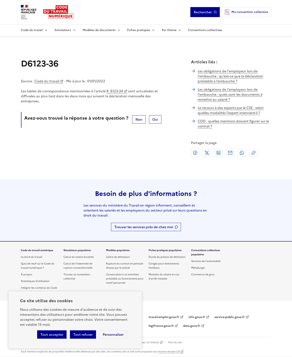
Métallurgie (198, 268)
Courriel (230, 153)
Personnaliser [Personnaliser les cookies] (113, 334)
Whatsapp (242, 153)
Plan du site (175, 342)
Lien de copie (253, 153)
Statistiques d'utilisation (35, 281)
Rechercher (203, 12)
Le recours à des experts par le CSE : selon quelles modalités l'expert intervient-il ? (231, 110)
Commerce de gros (202, 274)
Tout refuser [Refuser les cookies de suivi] (83, 334)
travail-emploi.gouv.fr (164, 317)
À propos (26, 274)
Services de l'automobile (206, 261)
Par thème (169, 30)
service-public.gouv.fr (229, 317)
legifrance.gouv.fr (161, 326)
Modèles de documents (99, 30)
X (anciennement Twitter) (207, 153)
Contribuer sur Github (145, 342)
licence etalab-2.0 (168, 351)
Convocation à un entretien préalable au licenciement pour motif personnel (125, 279)
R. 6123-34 (114, 91)
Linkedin (218, 153)
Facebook (195, 153)
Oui (155, 119)
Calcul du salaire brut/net (78, 257)
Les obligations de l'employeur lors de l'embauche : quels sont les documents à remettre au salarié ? (230, 94)
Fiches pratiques (138, 30)
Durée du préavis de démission (167, 257)
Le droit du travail (31, 257)
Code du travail (32, 30)
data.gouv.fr (191, 326)
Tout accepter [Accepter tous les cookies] (51, 334)
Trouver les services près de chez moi (143, 226)
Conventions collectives (205, 30)
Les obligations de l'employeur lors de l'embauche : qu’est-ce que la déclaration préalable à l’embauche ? (230, 76)
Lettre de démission (118, 257)
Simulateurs (62, 30)
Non (138, 119)
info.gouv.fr (196, 317)
